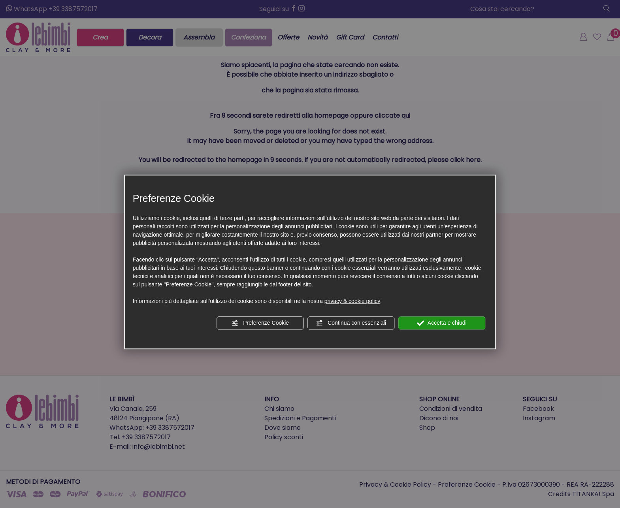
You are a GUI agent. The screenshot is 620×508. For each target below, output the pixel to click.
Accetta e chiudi (442, 323)
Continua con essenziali (351, 323)
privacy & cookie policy (352, 301)
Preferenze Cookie (260, 323)
